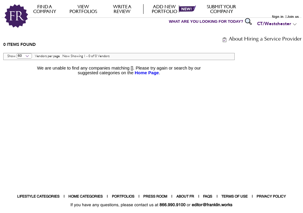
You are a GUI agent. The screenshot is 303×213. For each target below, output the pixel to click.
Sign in (277, 16)
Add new (164, 9)
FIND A (44, 9)
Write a (122, 9)
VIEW (83, 9)
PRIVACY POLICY (271, 197)
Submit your (221, 9)
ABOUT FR (185, 197)
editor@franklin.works (212, 205)
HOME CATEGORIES (85, 197)
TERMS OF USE (234, 197)
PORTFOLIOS (123, 197)
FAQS (207, 197)
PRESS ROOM (155, 197)
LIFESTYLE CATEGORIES (38, 197)
